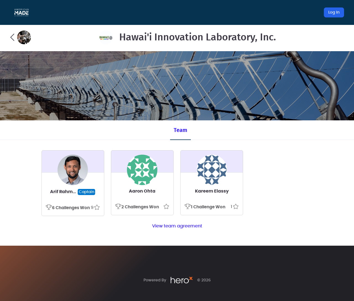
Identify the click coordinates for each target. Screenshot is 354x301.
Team (180, 130)
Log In (334, 12)
